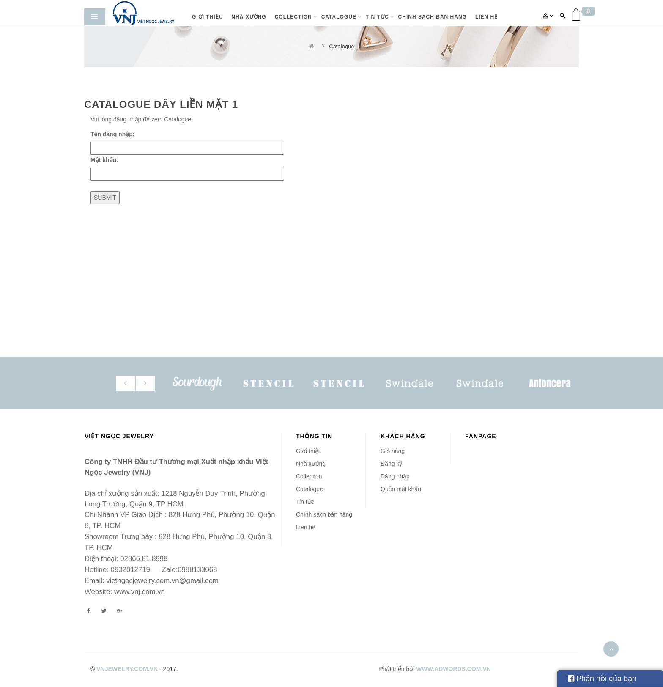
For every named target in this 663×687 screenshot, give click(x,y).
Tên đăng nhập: (112, 134)
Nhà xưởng (311, 463)
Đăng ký (391, 463)
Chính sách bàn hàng (324, 514)
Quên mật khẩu (401, 489)
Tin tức (305, 501)
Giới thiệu (309, 451)
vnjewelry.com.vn (127, 668)
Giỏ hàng (393, 451)
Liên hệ (305, 527)
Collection (309, 476)
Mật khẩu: (104, 160)
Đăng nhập (395, 476)
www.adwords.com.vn (453, 668)
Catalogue (341, 46)
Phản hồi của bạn (602, 678)
